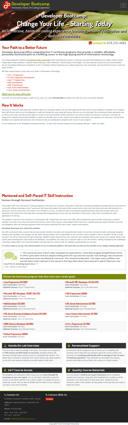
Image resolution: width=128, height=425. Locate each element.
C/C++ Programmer (15, 75)
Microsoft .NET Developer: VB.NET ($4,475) (21, 293)
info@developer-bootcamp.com (23, 419)
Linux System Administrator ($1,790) (81, 313)
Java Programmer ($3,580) (15, 282)
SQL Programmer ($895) (76, 293)
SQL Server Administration (17, 88)
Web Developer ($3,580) (14, 303)
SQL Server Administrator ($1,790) (80, 303)
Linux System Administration (18, 90)
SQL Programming (14, 85)
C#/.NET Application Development (20, 78)
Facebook (49, 399)
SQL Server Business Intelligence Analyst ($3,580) (25, 313)
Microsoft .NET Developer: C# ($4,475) (82, 282)
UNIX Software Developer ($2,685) (18, 323)
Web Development (14, 83)
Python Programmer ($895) (15, 334)
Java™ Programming (15, 80)
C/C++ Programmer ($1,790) (77, 323)
